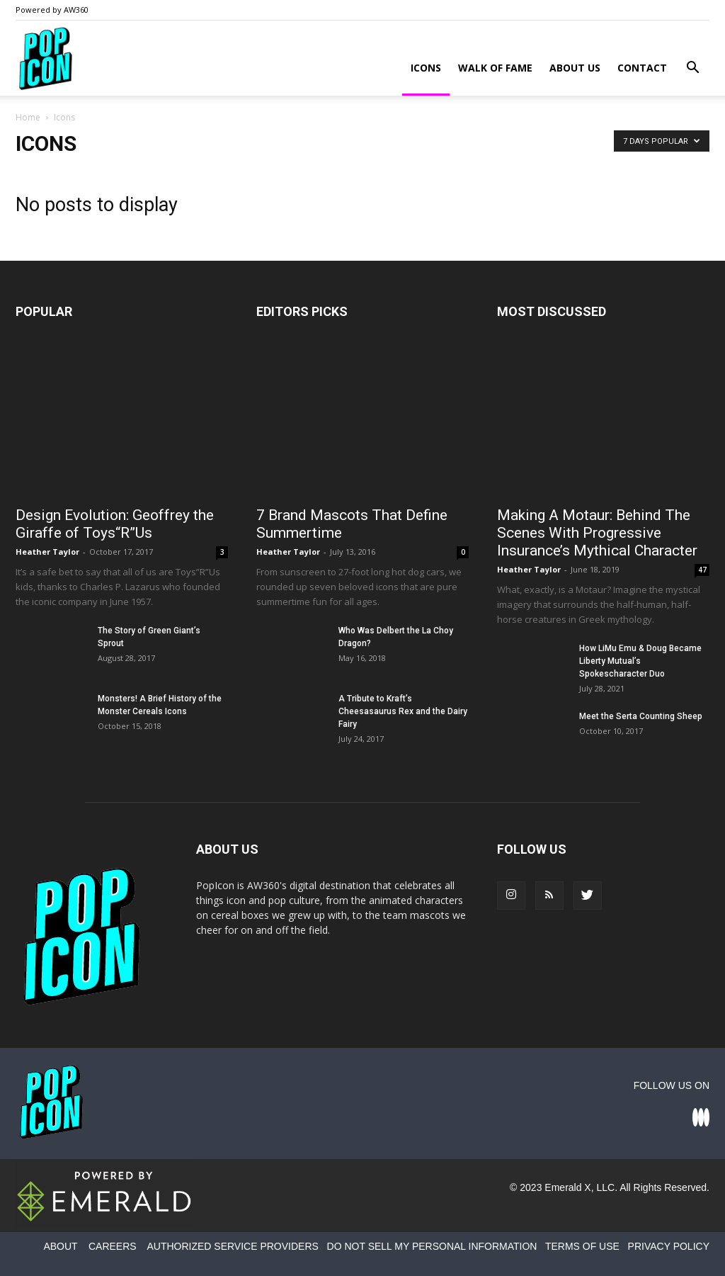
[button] (692, 69)
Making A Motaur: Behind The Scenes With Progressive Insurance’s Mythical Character (597, 533)
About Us (574, 67)
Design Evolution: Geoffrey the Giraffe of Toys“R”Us (115, 524)
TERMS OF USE (582, 1246)
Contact (642, 67)
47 (702, 570)
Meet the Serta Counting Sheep (640, 716)
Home (28, 117)
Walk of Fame (495, 67)
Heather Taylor (47, 551)
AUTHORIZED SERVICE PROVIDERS (232, 1246)
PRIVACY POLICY (668, 1246)
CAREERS (113, 1246)
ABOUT (60, 1246)
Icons (426, 67)
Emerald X (567, 1187)
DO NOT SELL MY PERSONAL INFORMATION (432, 1246)
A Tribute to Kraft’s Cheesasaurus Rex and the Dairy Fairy (402, 711)
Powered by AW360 (52, 9)
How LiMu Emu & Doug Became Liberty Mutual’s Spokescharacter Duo (640, 661)
